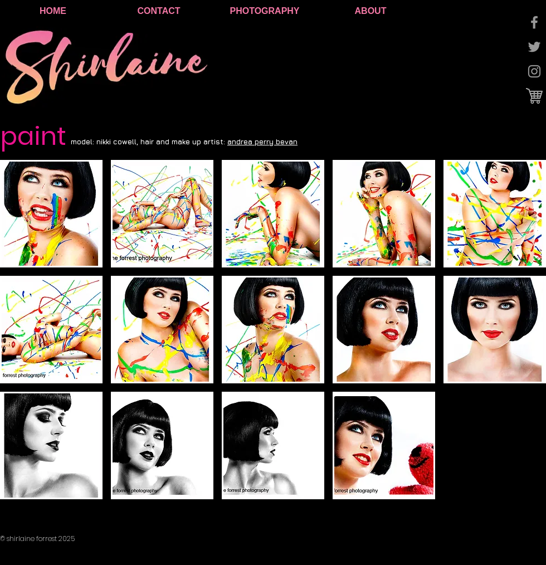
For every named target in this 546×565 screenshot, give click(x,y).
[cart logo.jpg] (534, 95)
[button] (51, 213)
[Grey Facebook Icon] (534, 22)
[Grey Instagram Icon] (534, 71)
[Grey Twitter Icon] (534, 46)
